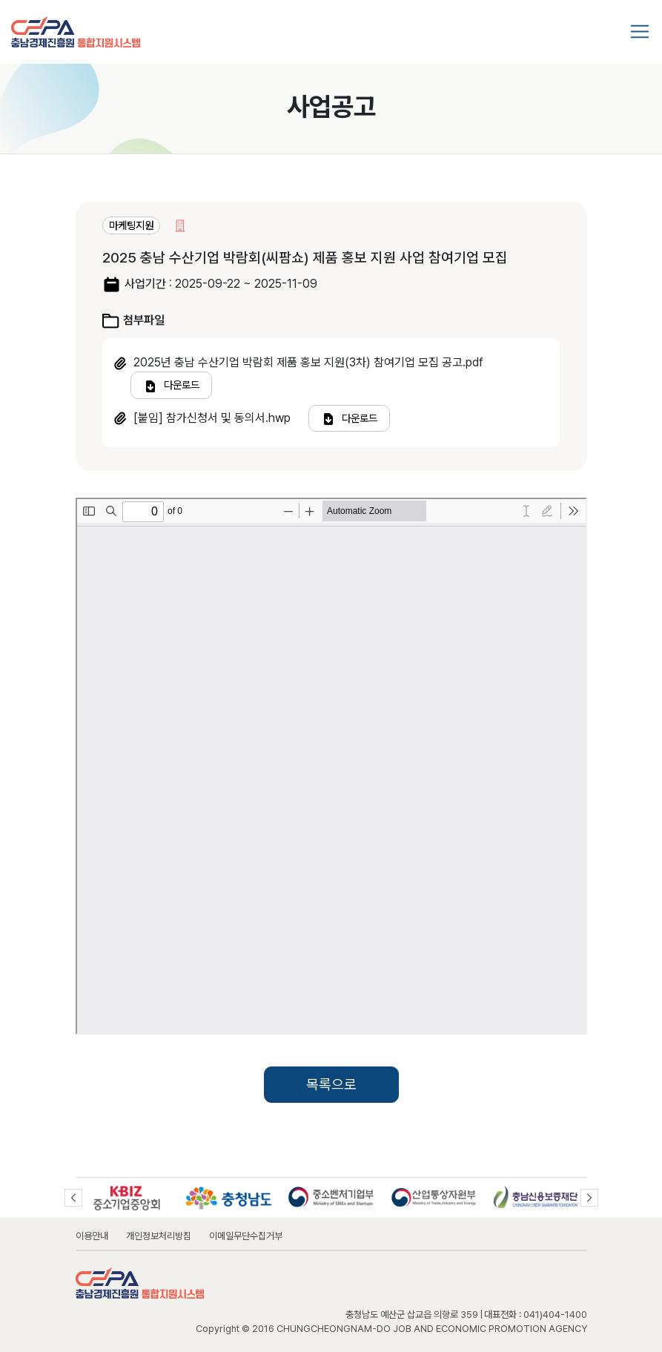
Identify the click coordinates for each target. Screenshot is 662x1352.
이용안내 (92, 1235)
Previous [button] (73, 1198)
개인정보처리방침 (158, 1235)
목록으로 (331, 1084)
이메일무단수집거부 (245, 1235)
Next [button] (589, 1198)
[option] (127, 1198)
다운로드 (171, 385)
